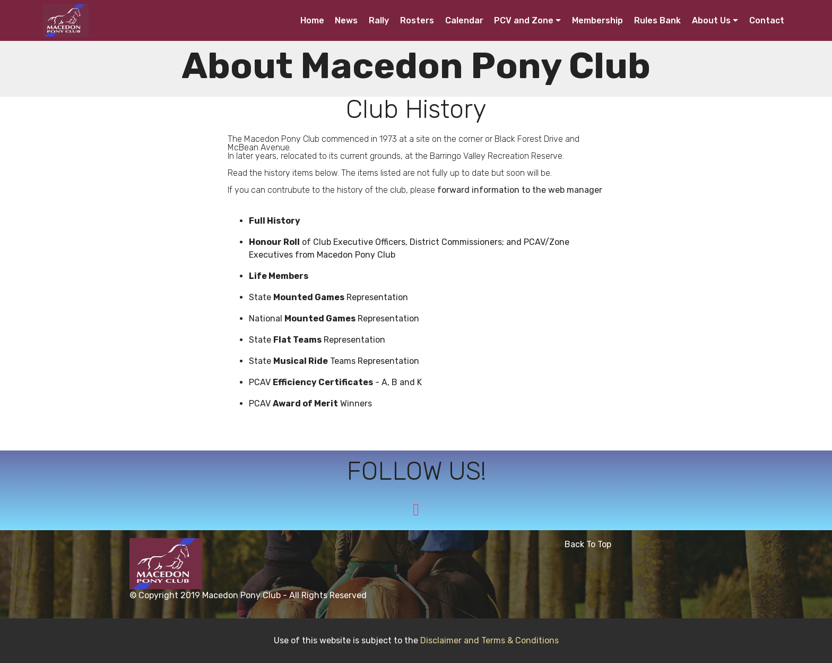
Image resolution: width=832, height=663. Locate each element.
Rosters (417, 20)
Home (312, 20)
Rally (379, 20)
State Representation (328, 297)
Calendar (464, 20)
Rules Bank (657, 20)
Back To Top (590, 544)
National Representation (334, 318)
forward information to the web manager (519, 190)
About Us (711, 20)
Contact (766, 20)
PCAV (261, 382)
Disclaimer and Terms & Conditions (489, 640)
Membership (597, 20)
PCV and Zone (523, 20)
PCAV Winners (310, 403)
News (346, 20)
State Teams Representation (334, 361)
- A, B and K (397, 382)
